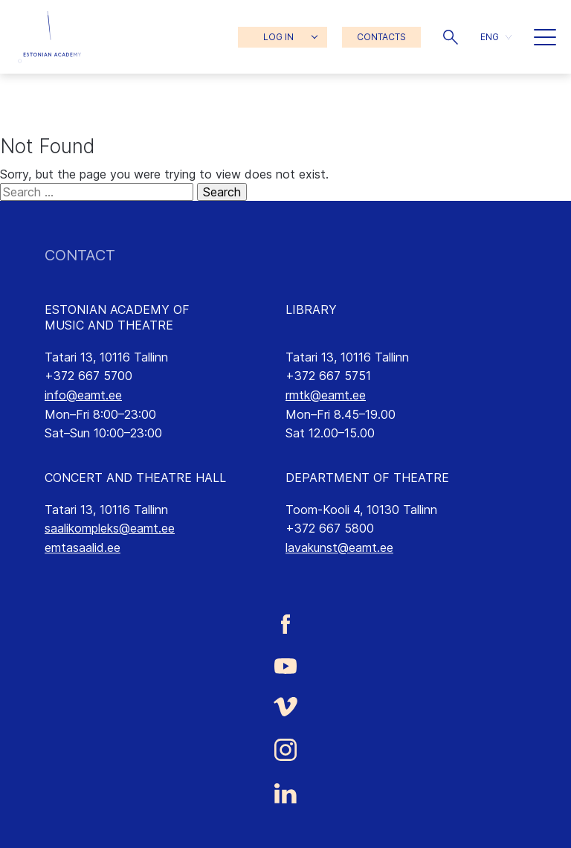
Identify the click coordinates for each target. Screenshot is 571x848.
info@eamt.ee (83, 395)
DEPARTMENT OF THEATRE (367, 477)
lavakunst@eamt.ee (339, 547)
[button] (450, 37)
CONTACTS (381, 36)
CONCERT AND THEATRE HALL (135, 477)
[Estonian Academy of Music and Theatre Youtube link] (285, 665)
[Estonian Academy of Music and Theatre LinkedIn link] (285, 793)
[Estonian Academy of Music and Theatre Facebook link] (285, 624)
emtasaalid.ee (82, 547)
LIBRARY (311, 309)
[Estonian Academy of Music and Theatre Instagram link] (285, 750)
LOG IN (278, 36)
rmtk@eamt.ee (326, 395)
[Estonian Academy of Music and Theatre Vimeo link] (285, 706)
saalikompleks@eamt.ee (110, 528)
